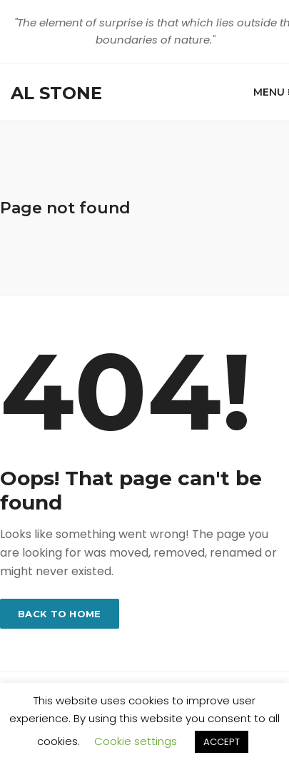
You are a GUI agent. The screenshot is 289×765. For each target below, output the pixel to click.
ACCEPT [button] (221, 742)
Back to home (59, 613)
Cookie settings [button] (135, 741)
